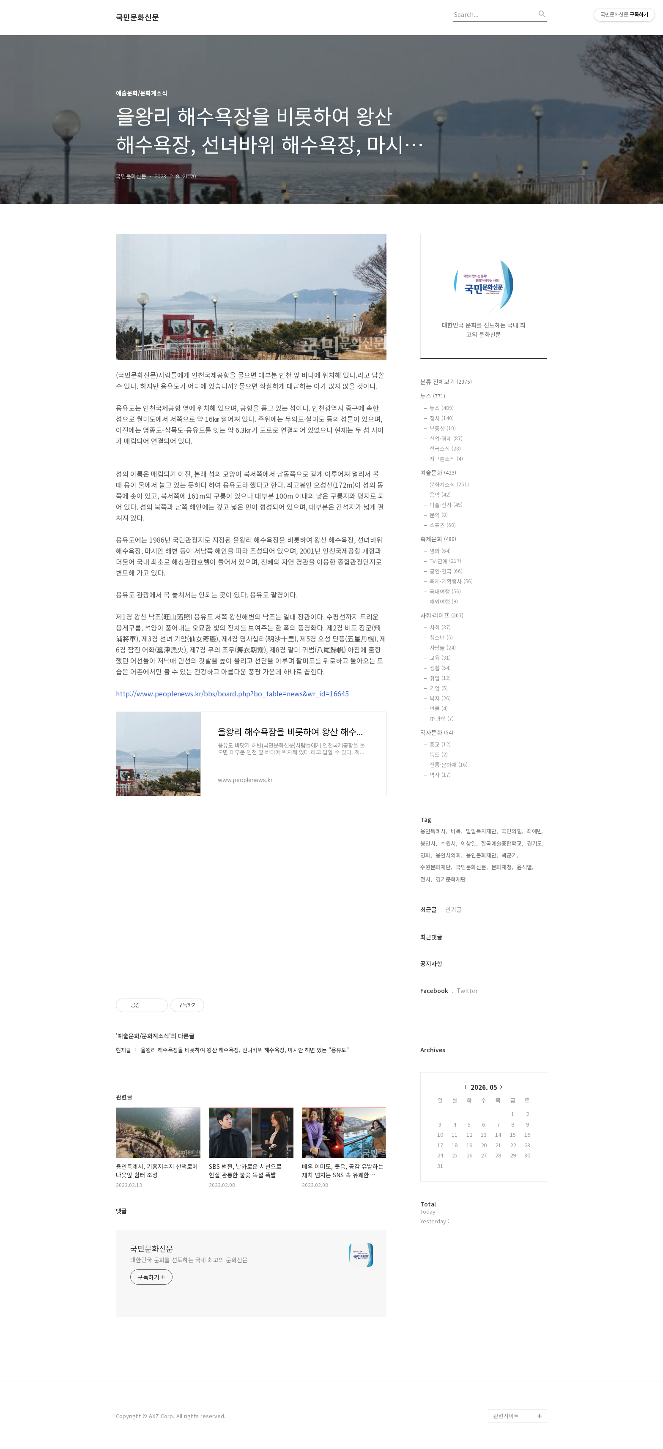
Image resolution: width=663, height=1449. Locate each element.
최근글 (428, 909)
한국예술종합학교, (502, 843)
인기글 (453, 909)
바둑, (457, 831)
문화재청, (502, 867)
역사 (440, 775)
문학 (439, 515)
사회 (440, 627)
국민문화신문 (137, 17)
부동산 (443, 428)
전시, (426, 879)
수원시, (449, 843)
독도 (439, 754)
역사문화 (436, 732)
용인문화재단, (482, 855)
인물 (439, 708)
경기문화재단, (452, 879)
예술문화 (438, 472)
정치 (442, 418)
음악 (440, 495)
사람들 (443, 648)
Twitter (467, 990)
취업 (440, 678)
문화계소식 (449, 484)
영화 (440, 551)
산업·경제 (446, 438)
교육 (440, 658)
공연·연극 (446, 571)
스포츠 (443, 525)
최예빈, (535, 831)
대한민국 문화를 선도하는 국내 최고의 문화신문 (189, 1259)
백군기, (509, 855)
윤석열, (525, 867)
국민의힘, (512, 831)
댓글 (121, 1210)
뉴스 (432, 396)
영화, (426, 855)
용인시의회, (449, 855)
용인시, (428, 843)
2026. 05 (484, 1087)
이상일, (469, 843)
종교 (440, 744)
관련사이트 (506, 1416)
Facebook (434, 990)
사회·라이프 (441, 615)
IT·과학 (442, 719)
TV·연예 (445, 561)
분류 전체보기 (446, 381)
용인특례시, (433, 831)
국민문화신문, (472, 867)
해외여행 (444, 602)
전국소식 (445, 449)
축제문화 (438, 539)
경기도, (535, 843)
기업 (439, 688)
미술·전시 (446, 505)
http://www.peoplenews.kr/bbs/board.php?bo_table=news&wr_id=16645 (232, 693)
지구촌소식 (446, 459)
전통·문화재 (449, 765)
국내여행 (445, 591)
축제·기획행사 (451, 581)
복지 (440, 698)
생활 (440, 668)
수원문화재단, (436, 867)
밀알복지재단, (482, 831)
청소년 (441, 637)
